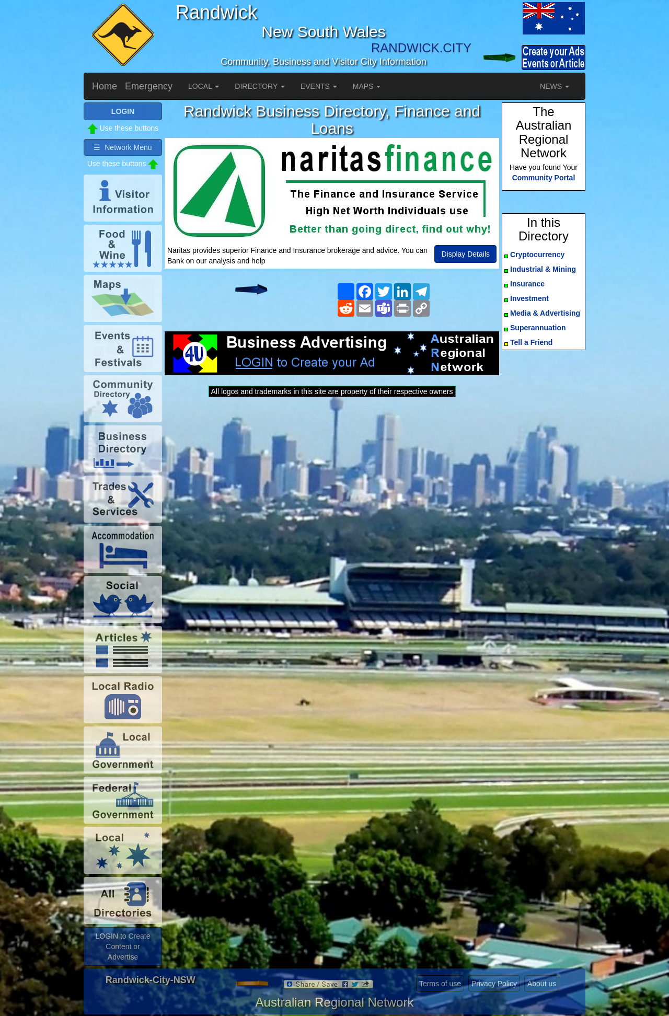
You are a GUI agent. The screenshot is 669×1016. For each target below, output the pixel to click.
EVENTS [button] (319, 86)
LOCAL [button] (203, 86)
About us (541, 983)
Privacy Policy (494, 983)
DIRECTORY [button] (260, 86)
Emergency (148, 86)
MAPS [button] (367, 86)
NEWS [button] (554, 86)
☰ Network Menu (123, 147)
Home (104, 86)
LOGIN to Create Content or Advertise (122, 946)
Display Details (465, 254)
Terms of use (440, 983)
